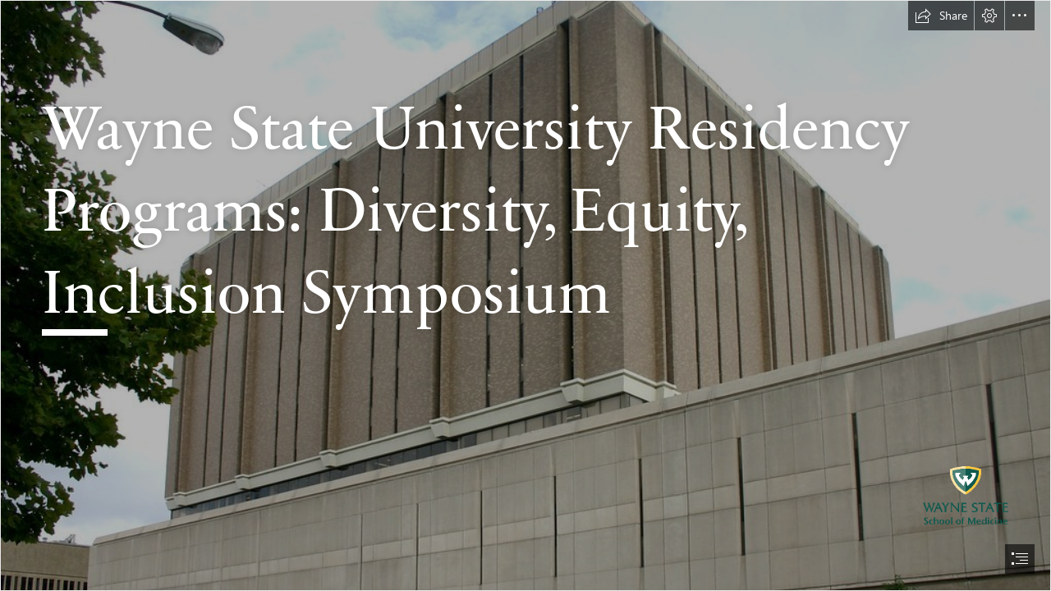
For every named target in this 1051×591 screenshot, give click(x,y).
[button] (941, 15)
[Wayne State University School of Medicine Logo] (525, 295)
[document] (525, 295)
